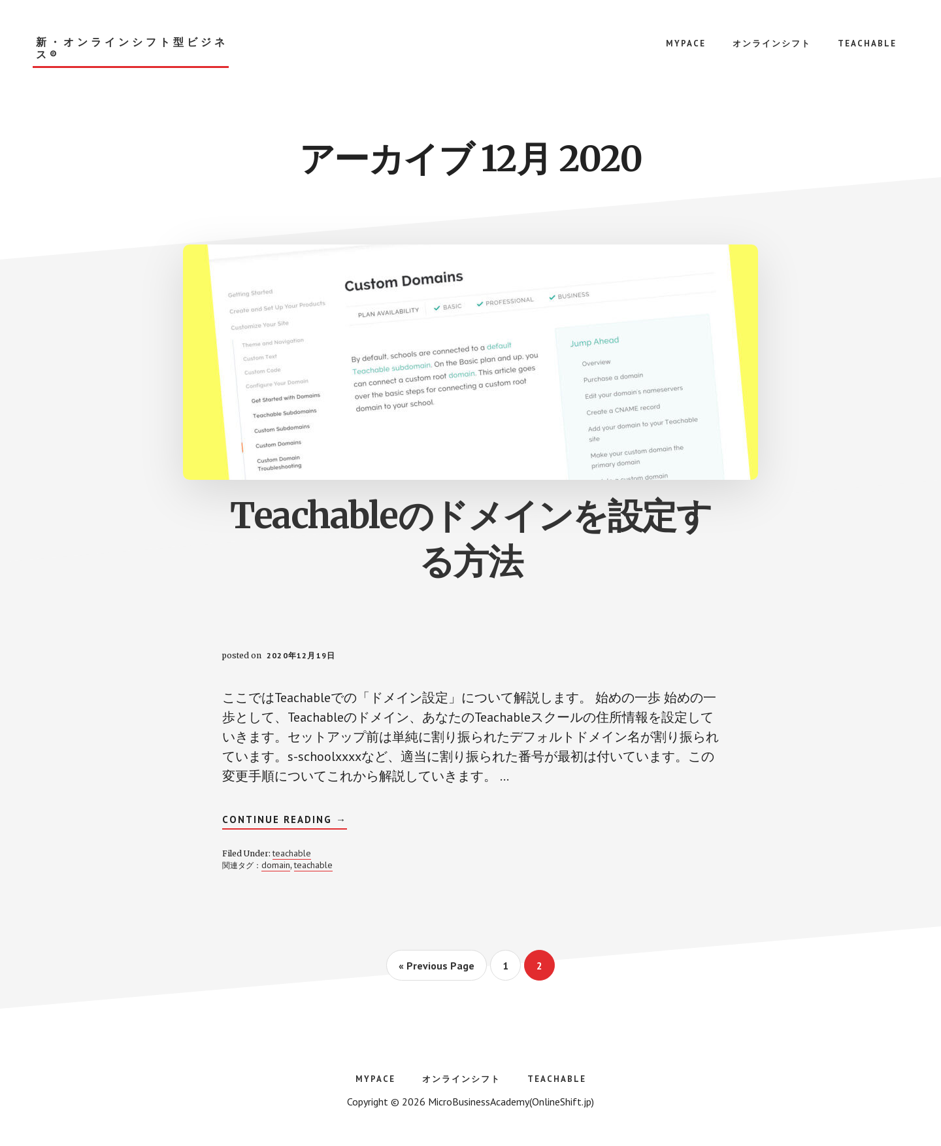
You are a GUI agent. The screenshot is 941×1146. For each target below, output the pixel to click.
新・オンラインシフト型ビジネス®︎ (132, 48)
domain (275, 865)
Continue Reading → (284, 821)
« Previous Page (436, 969)
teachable (291, 853)
